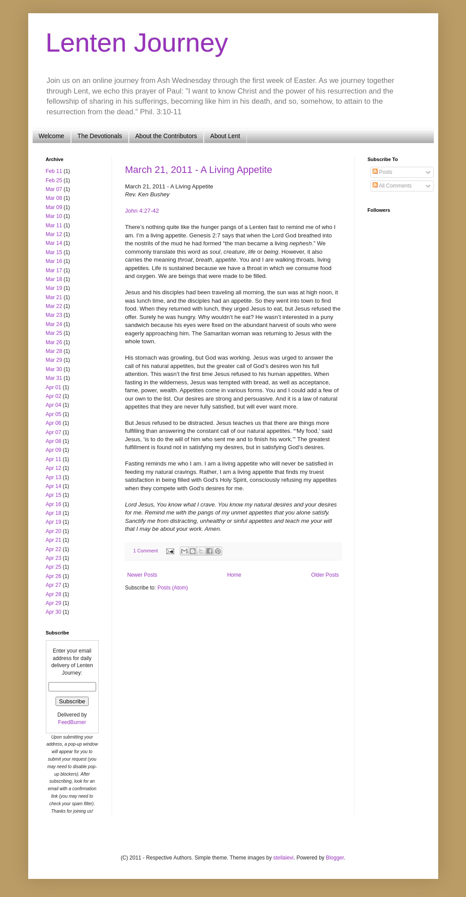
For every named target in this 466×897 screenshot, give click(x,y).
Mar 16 (54, 261)
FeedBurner (72, 722)
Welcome (51, 135)
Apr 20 (53, 531)
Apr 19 (53, 522)
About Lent (225, 135)
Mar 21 (54, 297)
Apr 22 (53, 549)
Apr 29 (53, 603)
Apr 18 (53, 513)
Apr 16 (53, 504)
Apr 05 (53, 414)
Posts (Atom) (172, 588)
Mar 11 (54, 225)
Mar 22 (54, 306)
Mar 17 (54, 270)
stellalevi (283, 858)
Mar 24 (54, 324)
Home (234, 575)
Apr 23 (53, 558)
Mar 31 (54, 378)
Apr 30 (53, 612)
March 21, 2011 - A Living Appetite (198, 169)
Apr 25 (53, 567)
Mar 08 (54, 198)
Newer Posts (142, 575)
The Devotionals (100, 135)
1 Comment (145, 550)
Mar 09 (54, 207)
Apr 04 (53, 405)
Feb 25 (54, 180)
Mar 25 (54, 333)
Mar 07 (54, 189)
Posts (382, 172)
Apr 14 (53, 486)
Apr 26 (53, 576)
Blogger (335, 858)
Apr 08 (53, 441)
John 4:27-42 (142, 210)
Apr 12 (53, 468)
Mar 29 (54, 360)
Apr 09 (53, 450)
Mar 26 (54, 342)
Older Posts (325, 575)
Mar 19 (54, 288)
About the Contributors (166, 135)
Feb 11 (54, 171)
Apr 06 (53, 423)
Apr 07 (53, 432)
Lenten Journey (137, 42)
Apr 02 (53, 396)
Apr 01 (53, 387)
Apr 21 (53, 540)
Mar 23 (54, 315)
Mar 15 (54, 252)
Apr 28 (53, 594)
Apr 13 (53, 477)
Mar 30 (54, 369)
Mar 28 (54, 351)
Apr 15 (53, 495)
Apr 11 (53, 459)
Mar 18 (54, 279)
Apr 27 (53, 585)
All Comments (392, 186)
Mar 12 (54, 234)
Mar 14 (54, 243)
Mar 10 (54, 216)
